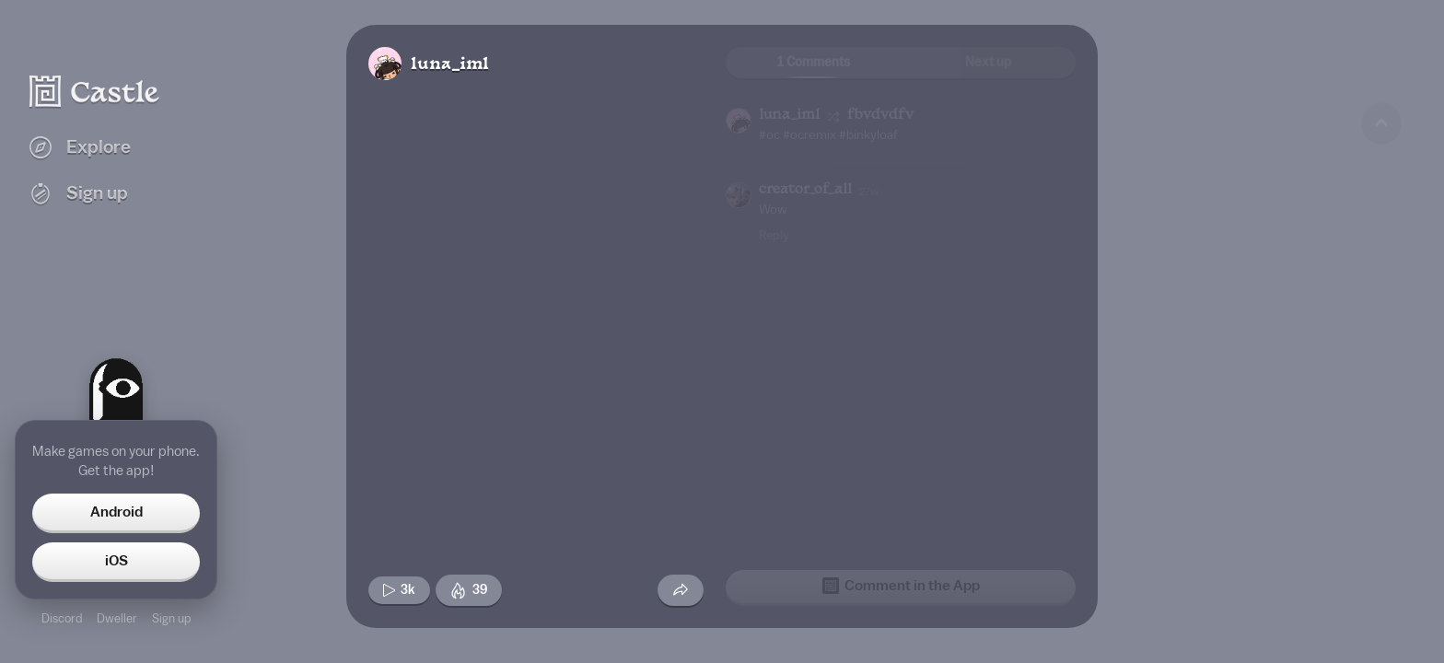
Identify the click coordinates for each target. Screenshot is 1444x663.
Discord (61, 618)
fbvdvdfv (880, 115)
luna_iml (450, 65)
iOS (116, 560)
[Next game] (1381, 548)
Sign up (171, 618)
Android (116, 512)
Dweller (117, 618)
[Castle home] (94, 91)
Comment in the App (901, 585)
